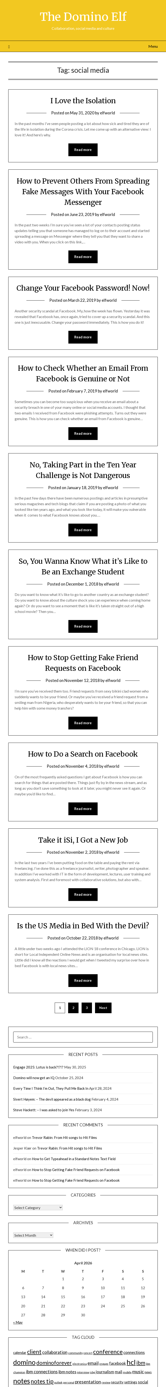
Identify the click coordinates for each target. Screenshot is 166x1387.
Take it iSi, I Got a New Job (83, 839)
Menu (153, 46)
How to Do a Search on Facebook (83, 753)
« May (18, 1322)
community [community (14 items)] (75, 1352)
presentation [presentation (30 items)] (88, 1381)
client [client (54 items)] (34, 1351)
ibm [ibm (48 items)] (140, 1362)
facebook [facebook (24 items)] (117, 1363)
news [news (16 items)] (148, 1372)
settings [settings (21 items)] (130, 1382)
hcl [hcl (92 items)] (131, 1362)
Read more (83, 149)
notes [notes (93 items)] (21, 1380)
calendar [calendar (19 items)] (19, 1352)
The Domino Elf (83, 17)
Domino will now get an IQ (33, 1077)
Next (103, 1007)
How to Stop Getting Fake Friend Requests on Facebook (76, 1169)
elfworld (107, 112)
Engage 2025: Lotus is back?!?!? (38, 1067)
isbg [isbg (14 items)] (92, 1372)
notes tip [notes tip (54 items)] (42, 1381)
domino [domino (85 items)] (24, 1362)
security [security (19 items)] (117, 1382)
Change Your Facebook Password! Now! (83, 287)
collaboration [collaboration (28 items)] (54, 1352)
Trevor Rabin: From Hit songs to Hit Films (64, 1137)
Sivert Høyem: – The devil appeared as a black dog (52, 1099)
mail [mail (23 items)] (118, 1371)
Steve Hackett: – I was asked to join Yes (43, 1109)
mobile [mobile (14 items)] (127, 1372)
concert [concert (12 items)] (87, 1352)
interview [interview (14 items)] (83, 1372)
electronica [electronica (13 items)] (79, 1363)
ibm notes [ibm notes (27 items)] (67, 1371)
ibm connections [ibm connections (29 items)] (42, 1371)
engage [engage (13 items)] (103, 1363)
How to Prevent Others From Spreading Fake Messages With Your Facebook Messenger (83, 191)
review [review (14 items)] (106, 1382)
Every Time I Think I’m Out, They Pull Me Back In (50, 1088)
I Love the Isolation (83, 100)
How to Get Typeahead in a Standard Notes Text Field (74, 1159)
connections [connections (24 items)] (134, 1352)
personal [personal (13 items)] (68, 1382)
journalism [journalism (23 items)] (105, 1371)
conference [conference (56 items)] (108, 1351)
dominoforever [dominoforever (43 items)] (54, 1362)
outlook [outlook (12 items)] (58, 1382)
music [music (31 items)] (138, 1371)
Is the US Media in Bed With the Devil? (83, 925)
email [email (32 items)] (93, 1362)
